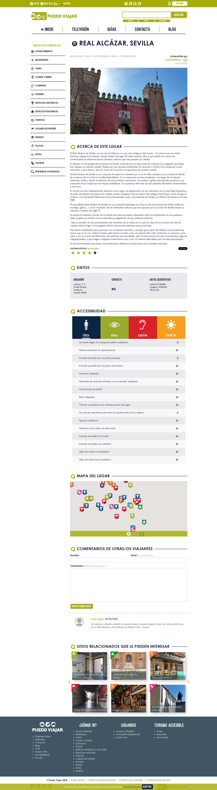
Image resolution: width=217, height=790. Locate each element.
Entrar (179, 3)
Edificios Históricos (46, 102)
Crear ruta (121, 737)
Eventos (40, 120)
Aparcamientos (84, 731)
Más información (132, 787)
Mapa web (48, 3)
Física (86, 335)
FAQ (37, 748)
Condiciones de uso (158, 780)
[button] (131, 506)
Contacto (142, 29)
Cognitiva (171, 335)
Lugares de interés (45, 128)
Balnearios (41, 59)
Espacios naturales (46, 111)
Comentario (76, 565)
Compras (40, 85)
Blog (172, 29)
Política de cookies (131, 780)
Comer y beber (43, 77)
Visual (114, 335)
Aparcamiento (43, 51)
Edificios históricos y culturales (91, 749)
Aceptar (147, 787)
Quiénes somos (43, 736)
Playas (39, 145)
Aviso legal (78, 780)
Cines (38, 68)
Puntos (130, 21)
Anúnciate (162, 737)
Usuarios (162, 21)
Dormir (39, 94)
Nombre (74, 555)
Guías (112, 29)
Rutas (146, 21)
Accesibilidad (42, 754)
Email (134, 555)
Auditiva (142, 335)
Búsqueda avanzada (47, 171)
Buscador (162, 734)
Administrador (176, 59)
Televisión (80, 29)
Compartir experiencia (128, 734)
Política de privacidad (102, 780)
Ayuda (36, 3)
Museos (39, 137)
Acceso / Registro (125, 731)
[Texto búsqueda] (147, 15)
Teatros (39, 163)
